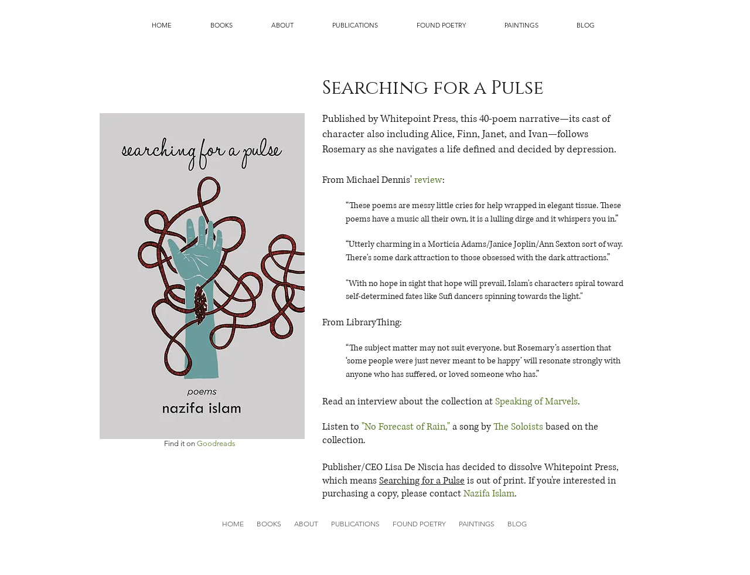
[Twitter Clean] (641, 25)
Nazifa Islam (488, 493)
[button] (221, 25)
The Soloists (518, 426)
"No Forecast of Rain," (406, 426)
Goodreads (216, 443)
